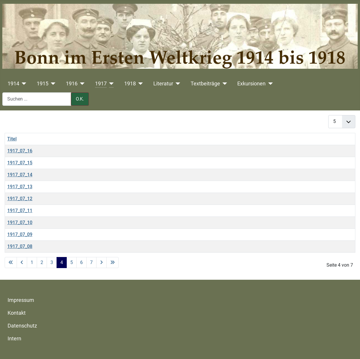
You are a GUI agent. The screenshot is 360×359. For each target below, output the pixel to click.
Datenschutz (22, 326)
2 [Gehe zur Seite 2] (42, 262)
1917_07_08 (19, 246)
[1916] (81, 83)
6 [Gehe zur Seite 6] (81, 262)
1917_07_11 (19, 210)
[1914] (23, 83)
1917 (101, 84)
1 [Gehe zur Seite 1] (32, 262)
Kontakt (17, 313)
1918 (130, 84)
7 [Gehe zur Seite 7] (91, 262)
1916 (72, 84)
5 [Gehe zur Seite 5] (71, 262)
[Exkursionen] (269, 83)
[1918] (139, 83)
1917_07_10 (19, 222)
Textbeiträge (205, 84)
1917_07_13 (19, 186)
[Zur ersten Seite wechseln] (11, 262)
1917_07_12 (19, 198)
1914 (13, 84)
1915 (42, 84)
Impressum (21, 300)
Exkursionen (251, 84)
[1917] (110, 83)
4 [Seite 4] (61, 262)
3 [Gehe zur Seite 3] (51, 262)
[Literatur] (176, 83)
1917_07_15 (19, 163)
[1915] (52, 83)
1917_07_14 (19, 174)
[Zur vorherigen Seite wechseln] (22, 262)
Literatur (163, 84)
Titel (12, 139)
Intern (14, 339)
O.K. (80, 99)
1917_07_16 (19, 151)
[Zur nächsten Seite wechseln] (101, 262)
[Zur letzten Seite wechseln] (112, 262)
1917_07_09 (19, 234)
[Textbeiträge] (223, 83)
